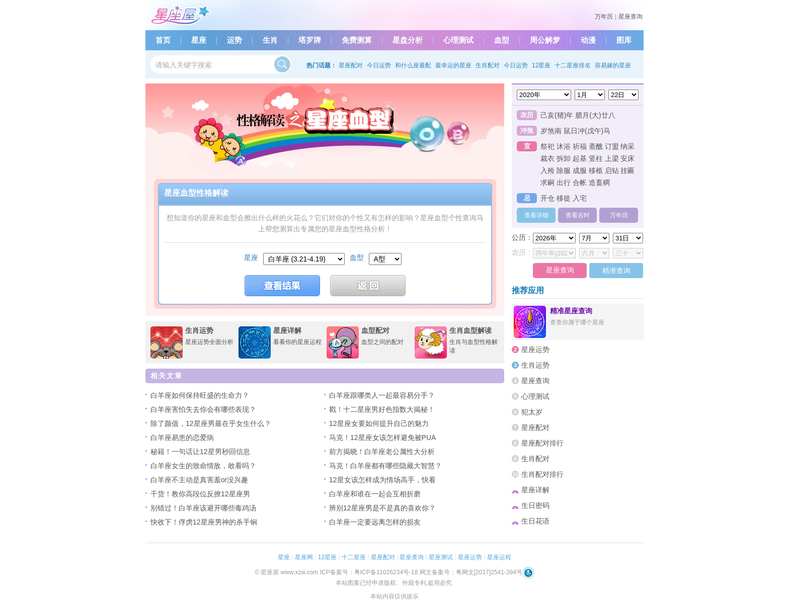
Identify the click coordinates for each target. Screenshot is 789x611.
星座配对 (351, 65)
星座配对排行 (538, 443)
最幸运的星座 (453, 65)
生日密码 (530, 505)
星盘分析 (407, 40)
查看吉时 (578, 215)
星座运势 (530, 349)
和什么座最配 (413, 65)
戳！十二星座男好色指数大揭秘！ (382, 409)
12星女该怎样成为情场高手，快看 (382, 480)
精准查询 (616, 271)
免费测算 (357, 40)
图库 (624, 40)
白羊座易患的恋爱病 (182, 437)
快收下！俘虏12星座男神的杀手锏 (203, 522)
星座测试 (441, 557)
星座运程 (499, 557)
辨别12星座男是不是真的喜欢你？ (382, 508)
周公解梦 (545, 40)
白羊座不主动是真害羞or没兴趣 (199, 480)
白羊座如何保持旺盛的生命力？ (199, 395)
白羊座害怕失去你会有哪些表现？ (203, 409)
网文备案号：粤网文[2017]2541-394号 (471, 572)
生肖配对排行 (538, 474)
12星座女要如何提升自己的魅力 (379, 423)
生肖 (270, 40)
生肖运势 (530, 365)
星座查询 (630, 16)
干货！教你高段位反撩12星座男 (200, 494)
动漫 (588, 40)
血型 (501, 40)
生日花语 (530, 521)
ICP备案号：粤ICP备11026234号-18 (369, 572)
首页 (163, 40)
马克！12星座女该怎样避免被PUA (382, 437)
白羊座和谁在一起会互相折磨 (375, 494)
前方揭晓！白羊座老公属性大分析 (382, 452)
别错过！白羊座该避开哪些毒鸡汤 (203, 508)
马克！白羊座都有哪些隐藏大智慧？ (385, 466)
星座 (198, 40)
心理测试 (458, 40)
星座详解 (530, 490)
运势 (234, 40)
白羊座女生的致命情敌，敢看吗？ (203, 466)
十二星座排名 (573, 65)
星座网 (304, 557)
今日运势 (379, 65)
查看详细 (536, 215)
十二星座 (354, 557)
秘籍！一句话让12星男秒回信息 (200, 452)
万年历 (604, 16)
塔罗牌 (309, 40)
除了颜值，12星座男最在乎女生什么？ (210, 423)
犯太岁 (527, 412)
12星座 (541, 65)
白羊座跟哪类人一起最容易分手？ (382, 395)
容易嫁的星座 (613, 65)
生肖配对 (488, 65)
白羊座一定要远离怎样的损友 (375, 522)
